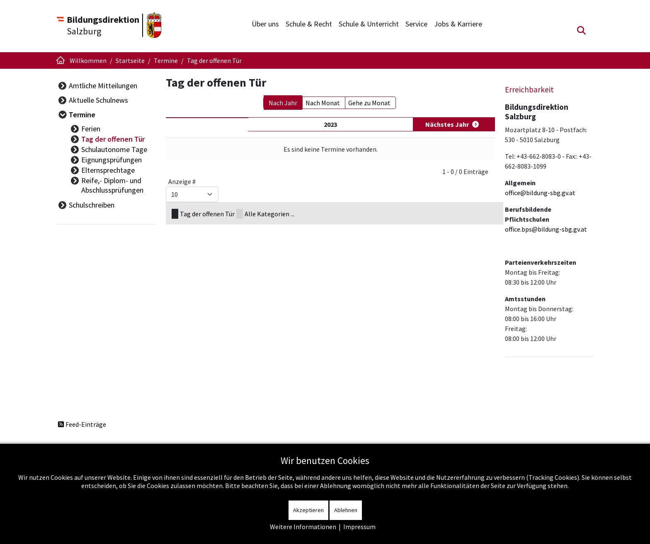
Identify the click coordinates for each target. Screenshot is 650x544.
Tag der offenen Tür (113, 139)
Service (416, 24)
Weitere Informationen (303, 526)
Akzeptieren (308, 510)
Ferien (90, 128)
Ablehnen (345, 510)
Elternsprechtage (108, 170)
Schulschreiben (91, 205)
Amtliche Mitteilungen (103, 85)
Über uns (265, 24)
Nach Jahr (283, 103)
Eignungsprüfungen (111, 159)
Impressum (359, 526)
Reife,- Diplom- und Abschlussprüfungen (112, 185)
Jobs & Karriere (458, 24)
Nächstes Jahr (447, 124)
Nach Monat (323, 103)
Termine (82, 114)
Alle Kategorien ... (269, 214)
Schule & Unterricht (369, 24)
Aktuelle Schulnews (98, 100)
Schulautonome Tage (114, 149)
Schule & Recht (309, 24)
